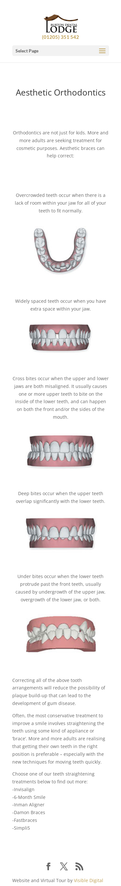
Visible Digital (88, 880)
